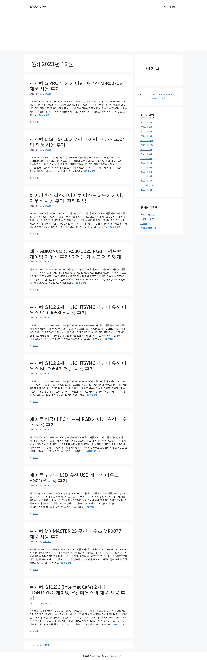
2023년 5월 (146, 158)
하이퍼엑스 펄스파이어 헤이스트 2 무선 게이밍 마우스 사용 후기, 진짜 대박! (78, 198)
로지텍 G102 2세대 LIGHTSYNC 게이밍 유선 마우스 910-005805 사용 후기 (78, 310)
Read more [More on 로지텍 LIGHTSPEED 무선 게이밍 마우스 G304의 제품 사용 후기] (89, 170)
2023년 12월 (146, 140)
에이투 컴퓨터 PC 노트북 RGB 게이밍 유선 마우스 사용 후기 (78, 422)
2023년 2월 (146, 171)
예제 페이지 (169, 6)
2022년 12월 (146, 180)
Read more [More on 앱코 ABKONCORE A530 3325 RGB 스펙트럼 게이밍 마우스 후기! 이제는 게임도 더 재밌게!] (80, 282)
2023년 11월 (146, 144)
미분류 (35, 122)
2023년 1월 (146, 176)
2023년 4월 (146, 162)
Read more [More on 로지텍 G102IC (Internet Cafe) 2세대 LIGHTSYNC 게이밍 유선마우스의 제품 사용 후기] (118, 624)
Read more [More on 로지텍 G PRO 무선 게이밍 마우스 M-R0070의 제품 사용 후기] (43, 114)
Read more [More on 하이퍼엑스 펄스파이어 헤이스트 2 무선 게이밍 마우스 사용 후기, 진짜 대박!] (114, 226)
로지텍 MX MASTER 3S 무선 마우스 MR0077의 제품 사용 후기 (78, 534)
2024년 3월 (146, 127)
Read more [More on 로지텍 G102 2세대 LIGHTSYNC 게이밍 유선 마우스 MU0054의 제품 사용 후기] (91, 394)
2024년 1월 (146, 136)
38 (41, 644)
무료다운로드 (147, 219)
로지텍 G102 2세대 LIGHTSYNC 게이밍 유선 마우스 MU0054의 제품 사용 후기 (78, 366)
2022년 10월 (146, 185)
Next (48, 644)
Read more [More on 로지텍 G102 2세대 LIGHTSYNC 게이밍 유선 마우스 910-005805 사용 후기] (107, 338)
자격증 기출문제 (148, 227)
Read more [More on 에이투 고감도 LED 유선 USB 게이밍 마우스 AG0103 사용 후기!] (89, 506)
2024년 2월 (146, 131)
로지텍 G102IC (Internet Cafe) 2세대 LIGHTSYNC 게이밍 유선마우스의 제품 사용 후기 (77, 592)
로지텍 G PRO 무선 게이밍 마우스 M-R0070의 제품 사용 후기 (77, 86)
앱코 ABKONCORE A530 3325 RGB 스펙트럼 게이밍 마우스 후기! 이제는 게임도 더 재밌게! (76, 254)
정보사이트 (38, 6)
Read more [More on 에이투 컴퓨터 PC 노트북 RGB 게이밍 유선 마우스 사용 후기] (94, 450)
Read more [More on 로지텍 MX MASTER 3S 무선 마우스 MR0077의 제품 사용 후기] (65, 562)
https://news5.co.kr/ (154, 97)
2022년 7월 (146, 189)
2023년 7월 (146, 149)
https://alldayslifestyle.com (158, 94)
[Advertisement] (103, 32)
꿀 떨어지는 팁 (147, 214)
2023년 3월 (146, 167)
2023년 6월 (146, 153)
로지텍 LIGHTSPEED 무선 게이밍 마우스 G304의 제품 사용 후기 (77, 142)
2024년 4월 (146, 122)
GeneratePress (117, 655)
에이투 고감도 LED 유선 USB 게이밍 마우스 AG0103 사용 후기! (74, 478)
